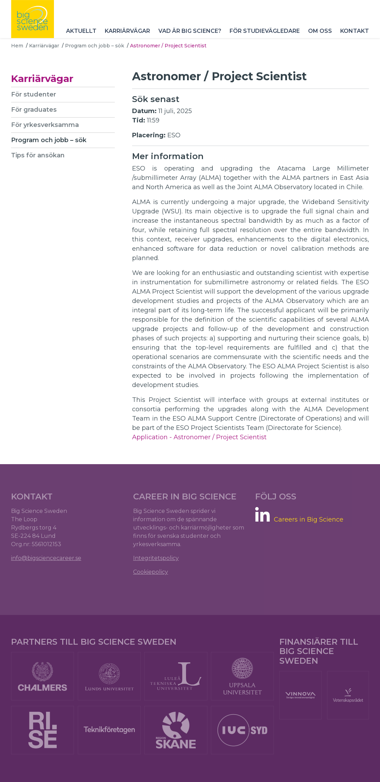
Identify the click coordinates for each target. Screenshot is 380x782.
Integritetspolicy (156, 558)
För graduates (34, 109)
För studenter (33, 94)
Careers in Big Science (308, 519)
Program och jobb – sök (94, 46)
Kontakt (354, 31)
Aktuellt (81, 31)
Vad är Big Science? (189, 31)
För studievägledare (265, 31)
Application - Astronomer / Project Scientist (199, 437)
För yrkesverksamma (45, 125)
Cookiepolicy (150, 572)
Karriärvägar (127, 31)
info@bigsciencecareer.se (46, 558)
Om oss (320, 31)
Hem (17, 46)
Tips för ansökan (38, 155)
